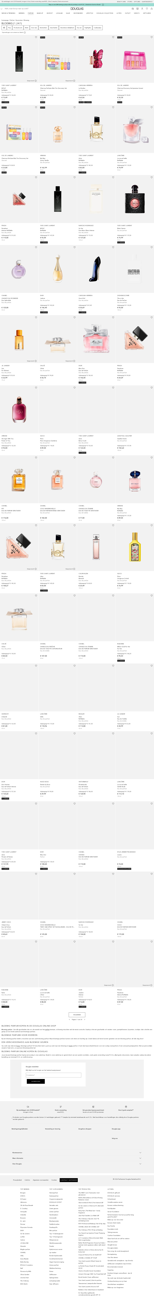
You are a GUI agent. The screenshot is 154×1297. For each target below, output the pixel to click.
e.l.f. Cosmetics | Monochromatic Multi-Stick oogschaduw (90, 1239)
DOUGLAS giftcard (114, 1193)
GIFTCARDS (147, 13)
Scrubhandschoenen (56, 1259)
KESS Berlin (24, 1284)
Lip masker (52, 1252)
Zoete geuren (53, 1208)
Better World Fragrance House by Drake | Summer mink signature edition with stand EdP (91, 1245)
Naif (21, 1268)
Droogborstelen (113, 1248)
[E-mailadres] (53, 1075)
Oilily (21, 1256)
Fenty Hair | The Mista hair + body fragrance (89, 1212)
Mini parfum (53, 1230)
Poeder (51, 1246)
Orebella (23, 1215)
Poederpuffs (53, 1227)
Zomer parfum (54, 1212)
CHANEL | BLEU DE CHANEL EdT (88, 1227)
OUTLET (127, 13)
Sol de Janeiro (25, 1234)
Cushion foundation (114, 1235)
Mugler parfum (25, 1249)
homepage (5, 20)
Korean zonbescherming (115, 1205)
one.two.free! (24, 1278)
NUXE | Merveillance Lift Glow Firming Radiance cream (90, 1199)
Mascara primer (113, 1242)
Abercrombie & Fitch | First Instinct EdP (90, 1202)
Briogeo (23, 1193)
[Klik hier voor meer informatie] (103, 4)
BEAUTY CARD (121, 1)
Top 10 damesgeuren (56, 1234)
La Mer (22, 1237)
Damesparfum (53, 1196)
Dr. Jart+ (23, 1221)
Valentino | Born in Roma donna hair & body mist (90, 1251)
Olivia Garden (24, 1274)
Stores (129, 1)
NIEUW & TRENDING (8, 13)
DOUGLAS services (114, 1196)
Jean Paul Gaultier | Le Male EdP (88, 1215)
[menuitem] (10, 13)
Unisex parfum (54, 1265)
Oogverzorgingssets (56, 1199)
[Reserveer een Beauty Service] (132, 8)
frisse (18, 1046)
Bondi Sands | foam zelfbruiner (88, 1277)
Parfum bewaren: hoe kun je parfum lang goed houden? (121, 1216)
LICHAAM (59, 13)
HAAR (68, 13)
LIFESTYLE (89, 13)
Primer (51, 1271)
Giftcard (137, 1)
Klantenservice (147, 1)
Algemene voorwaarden (41, 1180)
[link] (19, 69)
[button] (77, 1152)
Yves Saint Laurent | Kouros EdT (88, 1286)
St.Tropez (23, 1199)
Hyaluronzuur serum (55, 1249)
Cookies (54, 1180)
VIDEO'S (137, 13)
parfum (47, 1029)
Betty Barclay (24, 1262)
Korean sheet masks (114, 1223)
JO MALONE (24, 1243)
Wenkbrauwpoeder (55, 1243)
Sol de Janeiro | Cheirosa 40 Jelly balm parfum (91, 1207)
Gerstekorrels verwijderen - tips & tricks (120, 1260)
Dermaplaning (112, 1254)
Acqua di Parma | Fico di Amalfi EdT (89, 1255)
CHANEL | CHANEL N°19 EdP (87, 1258)
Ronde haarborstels (55, 1256)
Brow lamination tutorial (115, 1267)
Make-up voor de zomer (115, 1220)
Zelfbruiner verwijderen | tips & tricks (119, 1264)
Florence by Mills (25, 1271)
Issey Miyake (24, 1259)
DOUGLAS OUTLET (55, 1202)
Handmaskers (53, 1215)
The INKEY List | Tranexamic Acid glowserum (88, 1194)
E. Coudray (24, 1208)
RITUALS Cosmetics (26, 1265)
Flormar (22, 1224)
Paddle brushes (54, 1224)
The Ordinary (24, 1281)
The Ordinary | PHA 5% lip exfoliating (90, 1230)
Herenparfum (53, 1193)
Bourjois (23, 1218)
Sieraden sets (53, 1205)
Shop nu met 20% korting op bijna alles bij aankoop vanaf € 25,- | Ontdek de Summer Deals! (75, 4)
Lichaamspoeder (54, 1281)
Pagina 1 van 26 (77, 1019)
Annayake (23, 1212)
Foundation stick (113, 1229)
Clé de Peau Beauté (26, 1205)
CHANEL (23, 1252)
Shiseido (23, 1246)
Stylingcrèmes (53, 1278)
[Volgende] (84, 1019)
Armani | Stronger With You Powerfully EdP (92, 1274)
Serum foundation (113, 1212)
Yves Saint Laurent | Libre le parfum (89, 1280)
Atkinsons (23, 1202)
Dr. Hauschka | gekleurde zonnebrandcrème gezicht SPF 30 (89, 1294)
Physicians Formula (26, 1227)
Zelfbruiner (53, 1274)
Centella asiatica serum (115, 1202)
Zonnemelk (53, 1218)
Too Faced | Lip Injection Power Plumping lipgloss (91, 1234)
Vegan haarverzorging (56, 1262)
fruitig (70, 1046)
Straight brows (112, 1245)
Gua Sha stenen (113, 1257)
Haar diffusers (54, 1284)
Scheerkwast (112, 1199)
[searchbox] (19, 8)
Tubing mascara (113, 1232)
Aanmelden (35, 1081)
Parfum (12, 20)
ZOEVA (22, 1196)
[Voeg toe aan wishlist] (36, 37)
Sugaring (110, 1270)
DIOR (22, 1230)
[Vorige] (69, 1019)
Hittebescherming (55, 1268)
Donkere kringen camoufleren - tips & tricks (120, 1274)
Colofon (27, 1180)
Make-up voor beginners (116, 1287)
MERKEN (21, 13)
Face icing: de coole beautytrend (118, 1251)
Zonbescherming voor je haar (117, 1281)
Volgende (77, 1014)
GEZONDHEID (78, 13)
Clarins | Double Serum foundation (89, 1271)
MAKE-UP (40, 13)
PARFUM (30, 13)
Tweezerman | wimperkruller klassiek (90, 1283)
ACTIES (119, 13)
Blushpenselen (54, 1221)
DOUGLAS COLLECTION (105, 13)
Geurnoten (19, 20)
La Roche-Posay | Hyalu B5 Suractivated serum (91, 1267)
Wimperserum (53, 1240)
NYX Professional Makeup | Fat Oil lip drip (91, 1224)
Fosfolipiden (112, 1208)
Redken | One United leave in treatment (91, 1290)
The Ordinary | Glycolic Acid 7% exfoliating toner (88, 1220)
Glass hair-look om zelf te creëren (118, 1238)
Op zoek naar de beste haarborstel (119, 1278)
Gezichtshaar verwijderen (116, 1284)
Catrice (22, 1240)
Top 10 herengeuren (56, 1237)
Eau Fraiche (111, 1226)
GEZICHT (50, 13)
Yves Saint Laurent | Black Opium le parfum (89, 1262)
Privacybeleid (17, 1180)
